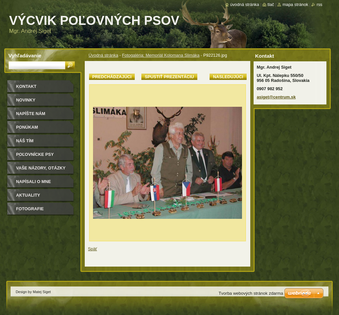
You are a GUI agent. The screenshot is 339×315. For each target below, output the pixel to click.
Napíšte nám (30, 113)
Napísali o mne (33, 181)
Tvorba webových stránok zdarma (250, 293)
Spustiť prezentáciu (169, 76)
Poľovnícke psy (35, 154)
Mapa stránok (295, 4)
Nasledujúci (228, 76)
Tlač (270, 4)
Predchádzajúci (112, 76)
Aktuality (28, 195)
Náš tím (25, 140)
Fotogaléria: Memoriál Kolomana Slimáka (161, 55)
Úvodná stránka (104, 55)
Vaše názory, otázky (41, 167)
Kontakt (26, 86)
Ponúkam (27, 127)
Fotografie (30, 208)
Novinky (25, 99)
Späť (92, 248)
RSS (319, 4)
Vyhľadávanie (25, 55)
